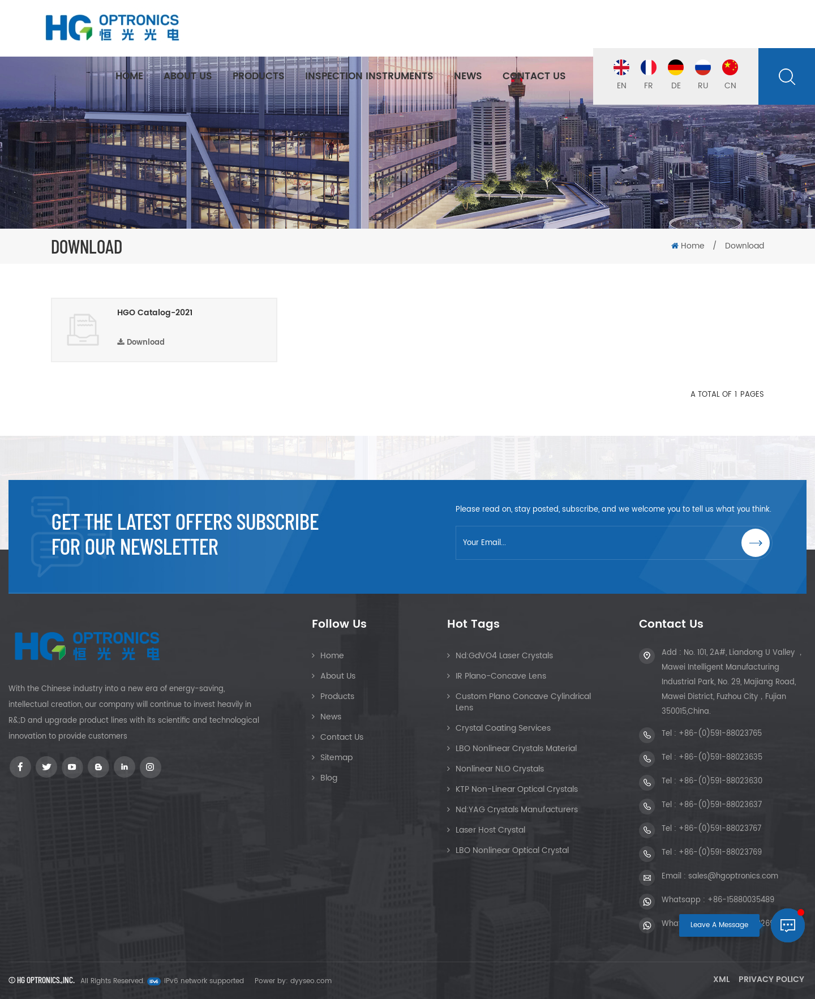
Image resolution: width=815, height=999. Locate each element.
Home (129, 76)
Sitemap (336, 757)
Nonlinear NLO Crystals (500, 768)
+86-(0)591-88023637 (720, 805)
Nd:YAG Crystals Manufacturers (517, 809)
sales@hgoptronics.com (733, 876)
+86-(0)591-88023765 (720, 734)
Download (141, 343)
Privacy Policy (771, 979)
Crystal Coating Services (503, 728)
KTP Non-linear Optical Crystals (517, 789)
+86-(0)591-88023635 (720, 758)
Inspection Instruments (369, 76)
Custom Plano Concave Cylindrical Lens (523, 702)
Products (259, 76)
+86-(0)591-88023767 (720, 829)
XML (721, 979)
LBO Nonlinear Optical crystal (512, 850)
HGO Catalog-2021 (154, 313)
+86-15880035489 (740, 900)
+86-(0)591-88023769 (720, 853)
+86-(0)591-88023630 (720, 781)
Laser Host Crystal (490, 830)
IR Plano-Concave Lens (501, 676)
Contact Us (534, 76)
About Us (188, 76)
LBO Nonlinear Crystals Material (516, 748)
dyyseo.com (311, 981)
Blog (328, 777)
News (468, 76)
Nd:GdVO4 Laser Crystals (504, 655)
